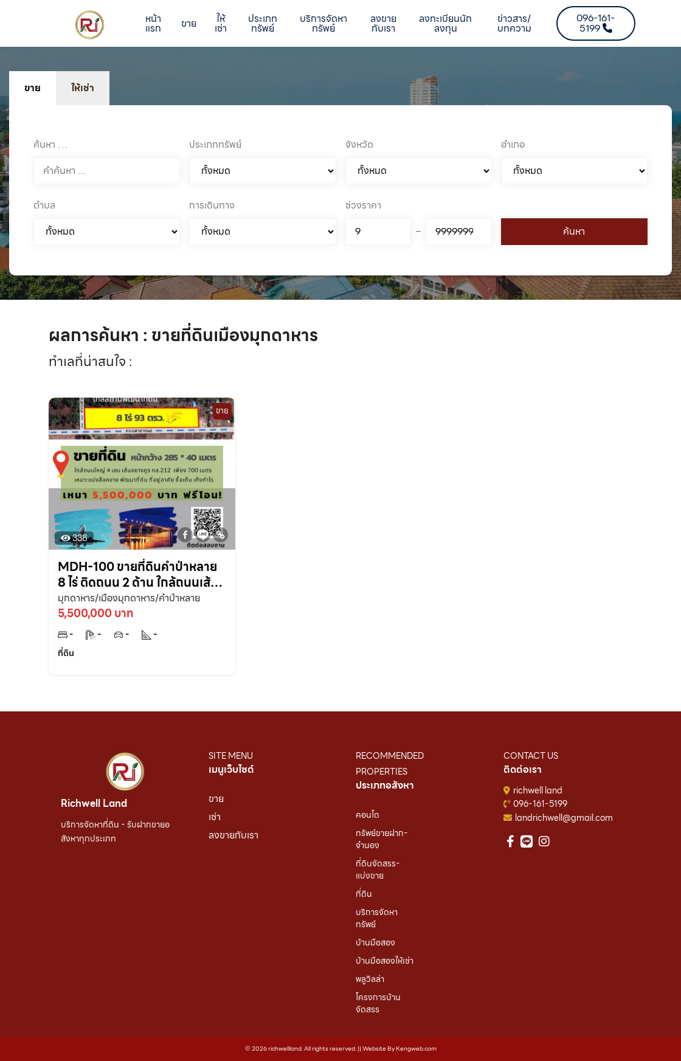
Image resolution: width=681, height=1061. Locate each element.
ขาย (188, 23)
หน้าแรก (153, 23)
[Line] (202, 534)
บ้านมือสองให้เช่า (384, 960)
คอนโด (367, 814)
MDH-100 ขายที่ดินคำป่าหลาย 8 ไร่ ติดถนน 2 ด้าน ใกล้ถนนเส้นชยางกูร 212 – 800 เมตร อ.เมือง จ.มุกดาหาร (141, 574)
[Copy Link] (220, 534)
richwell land (537, 790)
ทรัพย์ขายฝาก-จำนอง (382, 839)
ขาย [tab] (32, 87)
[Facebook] (185, 534)
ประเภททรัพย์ (262, 23)
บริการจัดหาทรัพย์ (323, 23)
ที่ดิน (364, 893)
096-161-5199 (540, 803)
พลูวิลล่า (370, 979)
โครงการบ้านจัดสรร (378, 1003)
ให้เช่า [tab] (82, 87)
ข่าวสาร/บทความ (514, 23)
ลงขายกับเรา (383, 23)
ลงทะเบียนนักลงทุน (445, 23)
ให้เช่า (221, 23)
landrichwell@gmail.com (564, 817)
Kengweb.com (416, 1048)
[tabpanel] (340, 190)
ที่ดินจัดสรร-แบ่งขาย (378, 869)
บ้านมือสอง (375, 942)
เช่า (215, 816)
